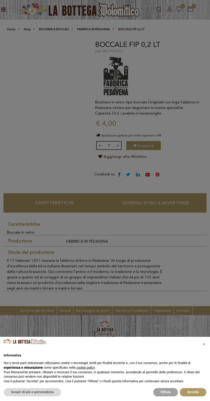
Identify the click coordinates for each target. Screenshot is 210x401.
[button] (204, 344)
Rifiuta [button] (166, 392)
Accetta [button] (193, 392)
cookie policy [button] (85, 367)
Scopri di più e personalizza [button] (32, 392)
